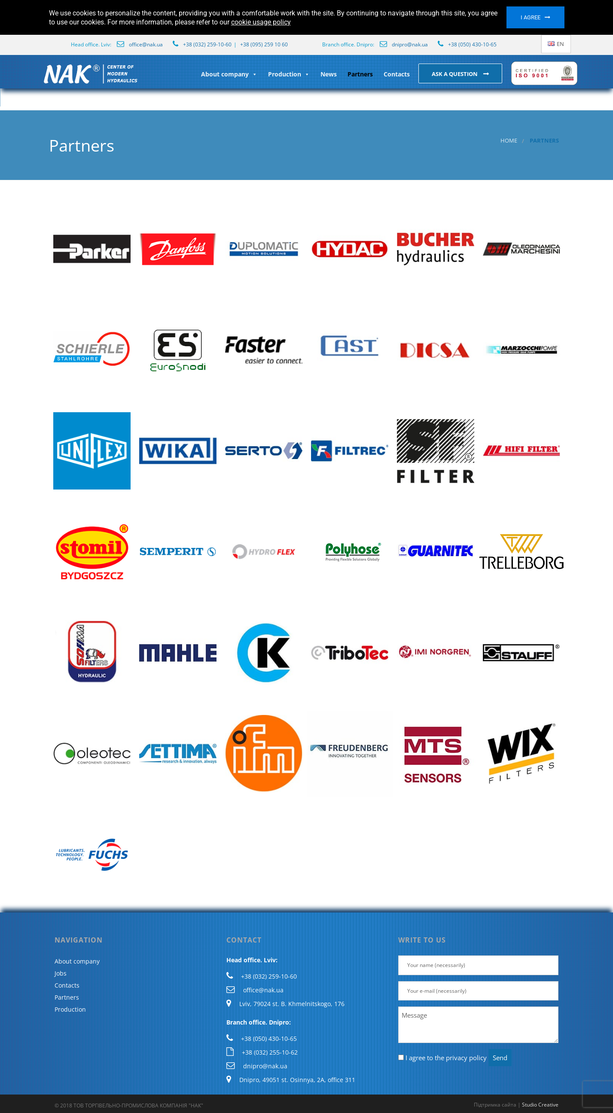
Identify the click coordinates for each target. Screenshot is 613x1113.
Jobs (61, 973)
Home (508, 140)
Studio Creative (540, 1104)
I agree (530, 17)
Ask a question (455, 74)
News (328, 74)
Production (289, 74)
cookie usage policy (261, 22)
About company (229, 74)
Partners (360, 74)
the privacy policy (461, 1057)
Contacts (397, 74)
